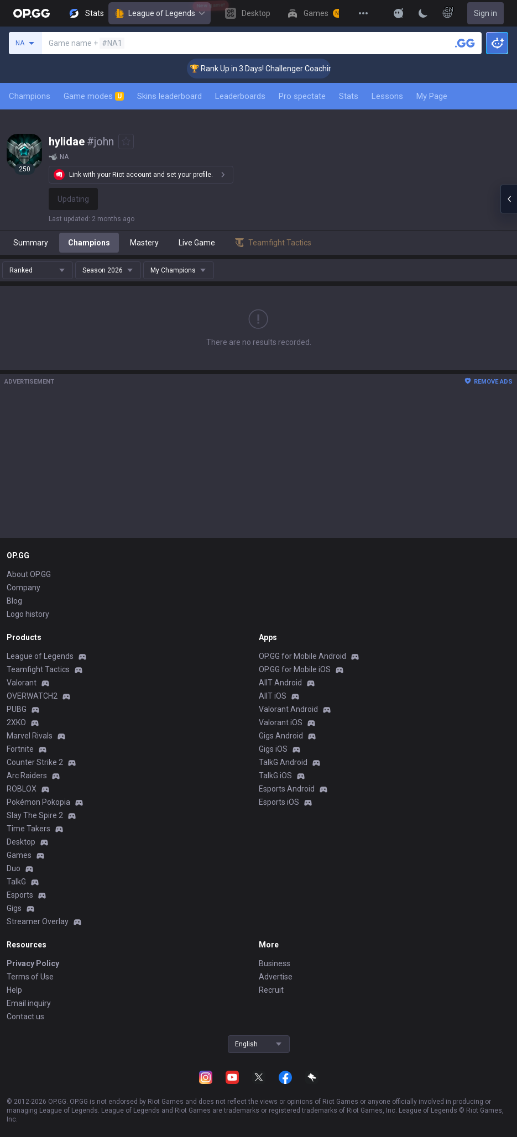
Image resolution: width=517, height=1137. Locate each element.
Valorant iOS (280, 722)
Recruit (271, 990)
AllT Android (280, 682)
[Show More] (399, 13)
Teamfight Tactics (38, 669)
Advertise (276, 976)
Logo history (28, 614)
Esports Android (287, 788)
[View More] (363, 13)
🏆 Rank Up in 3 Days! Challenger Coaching (273, 68)
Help (14, 990)
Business (274, 963)
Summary (30, 242)
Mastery (144, 242)
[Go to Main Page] (31, 13)
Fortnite (20, 749)
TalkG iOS (275, 775)
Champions (29, 96)
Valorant (21, 682)
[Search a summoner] (465, 43)
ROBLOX (21, 788)
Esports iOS (279, 802)
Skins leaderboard (169, 96)
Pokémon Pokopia (38, 802)
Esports (20, 894)
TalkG (16, 881)
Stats (348, 96)
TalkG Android (283, 762)
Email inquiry (29, 1003)
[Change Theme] (423, 13)
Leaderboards (240, 96)
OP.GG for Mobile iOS (295, 669)
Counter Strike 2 (35, 762)
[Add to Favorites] (126, 141)
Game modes (94, 96)
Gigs (14, 908)
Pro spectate (302, 96)
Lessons (387, 96)
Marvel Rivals (30, 735)
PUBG (17, 709)
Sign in (485, 13)
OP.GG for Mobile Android (302, 656)
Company (23, 587)
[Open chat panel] (508, 199)
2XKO (16, 722)
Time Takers (28, 828)
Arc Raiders (27, 775)
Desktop (21, 841)
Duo (13, 868)
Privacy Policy (33, 963)
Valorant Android (288, 709)
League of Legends (159, 13)
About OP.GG (29, 574)
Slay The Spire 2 (35, 815)
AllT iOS (272, 695)
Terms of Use (30, 976)
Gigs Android (281, 735)
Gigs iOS (273, 749)
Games (19, 855)
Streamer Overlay (38, 921)
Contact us (25, 1016)
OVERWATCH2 (32, 695)
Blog (14, 600)
